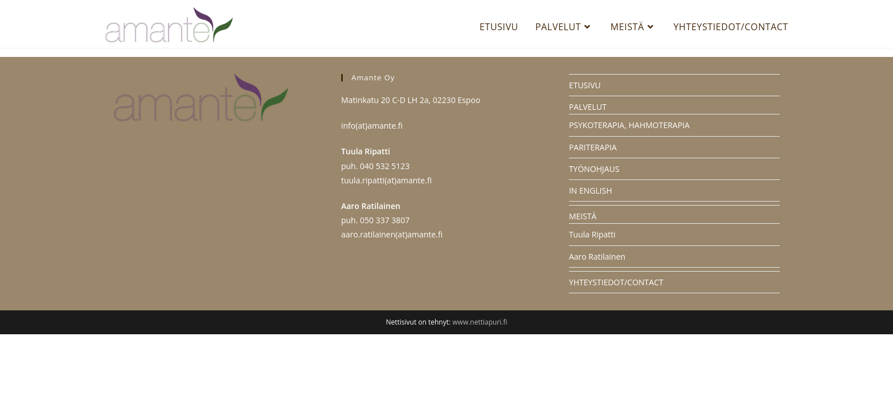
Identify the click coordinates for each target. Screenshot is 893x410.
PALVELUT (588, 182)
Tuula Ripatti (592, 310)
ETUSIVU (585, 160)
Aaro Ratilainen (597, 332)
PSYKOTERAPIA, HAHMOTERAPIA (629, 201)
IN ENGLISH (590, 266)
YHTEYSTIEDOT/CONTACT (616, 357)
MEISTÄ (583, 291)
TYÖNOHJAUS (594, 244)
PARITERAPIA (593, 223)
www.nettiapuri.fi (479, 398)
